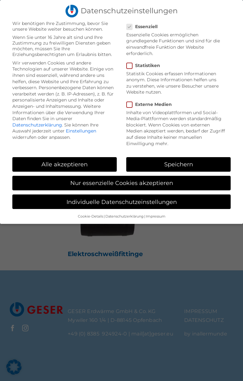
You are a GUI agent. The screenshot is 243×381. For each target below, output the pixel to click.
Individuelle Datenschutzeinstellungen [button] (121, 202)
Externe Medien (151, 104)
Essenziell (144, 26)
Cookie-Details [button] (90, 216)
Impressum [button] (155, 216)
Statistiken (145, 65)
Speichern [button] (178, 164)
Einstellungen (81, 131)
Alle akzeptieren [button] (64, 164)
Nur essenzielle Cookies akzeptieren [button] (121, 183)
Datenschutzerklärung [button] (124, 216)
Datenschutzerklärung (37, 125)
